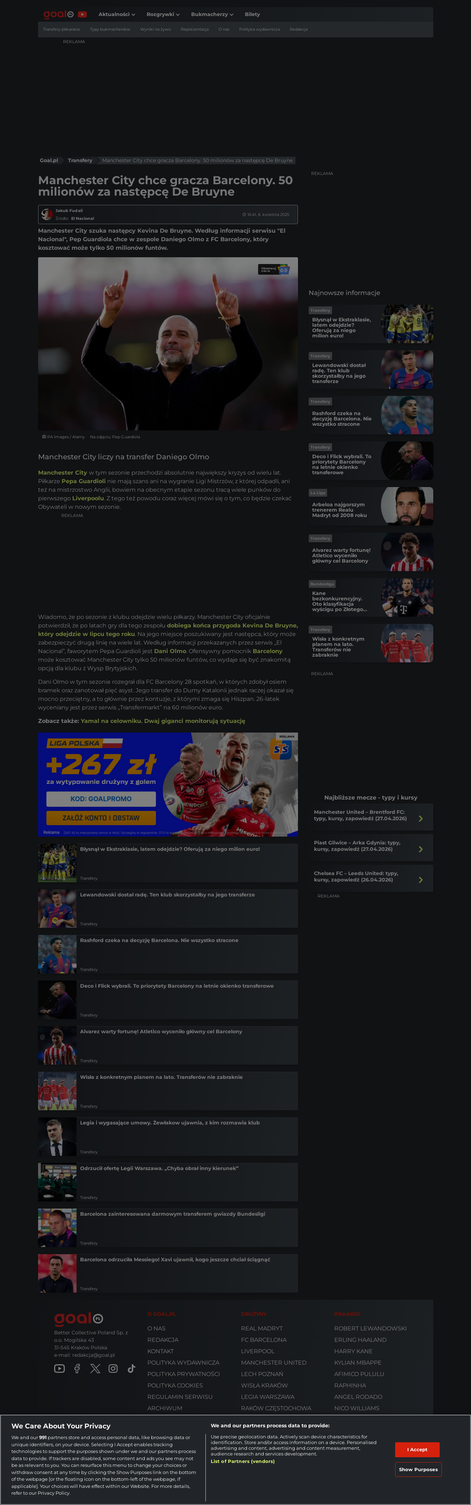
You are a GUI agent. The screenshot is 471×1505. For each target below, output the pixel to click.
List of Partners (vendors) (243, 1461)
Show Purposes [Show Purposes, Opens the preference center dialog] (418, 1469)
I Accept (417, 1449)
